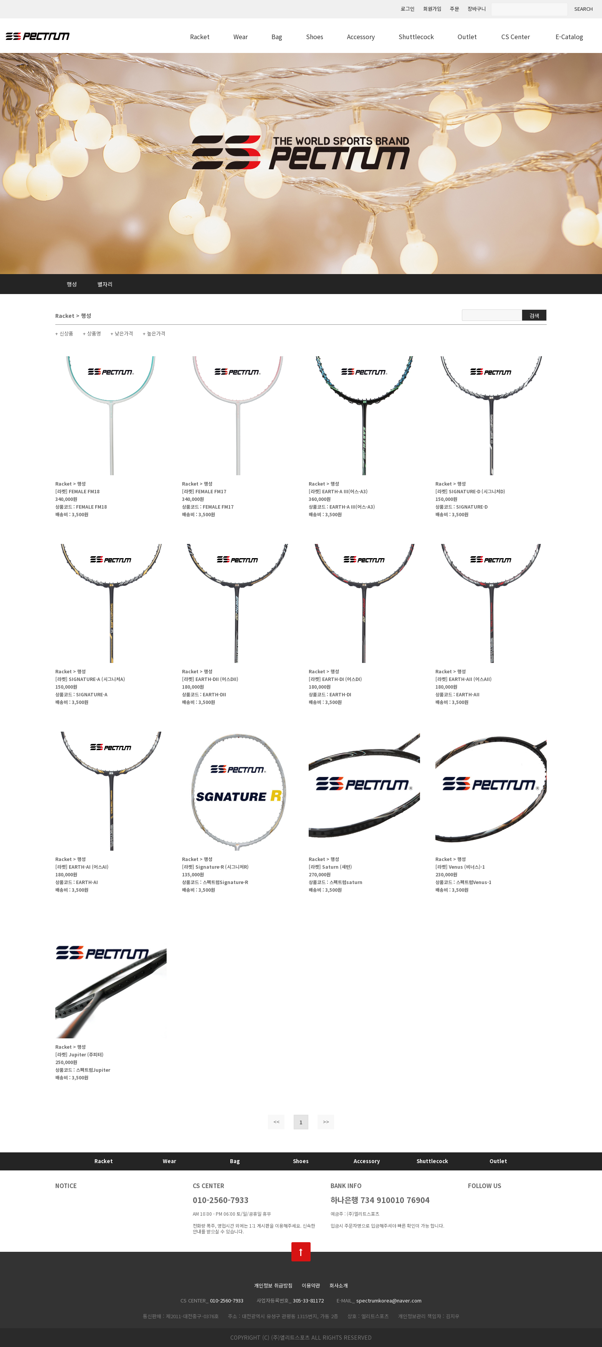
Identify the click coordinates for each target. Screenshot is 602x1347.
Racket (200, 36)
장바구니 (477, 9)
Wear (240, 36)
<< (276, 1122)
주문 (454, 9)
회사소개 (338, 1286)
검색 (534, 315)
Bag (276, 36)
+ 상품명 (92, 333)
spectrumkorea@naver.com (389, 1300)
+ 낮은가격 (122, 333)
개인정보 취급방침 (273, 1286)
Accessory (361, 36)
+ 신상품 (64, 333)
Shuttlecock (416, 36)
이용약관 (311, 1286)
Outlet (467, 36)
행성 (72, 284)
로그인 (408, 9)
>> (326, 1122)
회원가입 (432, 9)
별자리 (105, 284)
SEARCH (583, 9)
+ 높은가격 (154, 333)
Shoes (314, 36)
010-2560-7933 (221, 1199)
